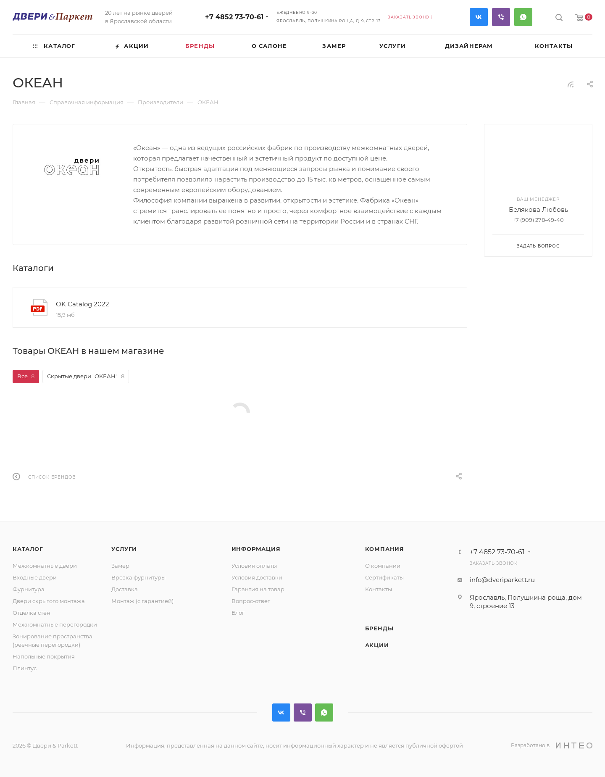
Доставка (124, 589)
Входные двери (35, 577)
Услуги (124, 548)
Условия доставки (256, 577)
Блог (238, 612)
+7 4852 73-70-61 (234, 17)
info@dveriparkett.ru (502, 580)
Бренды (379, 628)
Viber (501, 17)
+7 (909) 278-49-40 (538, 219)
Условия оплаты (254, 565)
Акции (377, 645)
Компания (384, 548)
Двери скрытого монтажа (49, 601)
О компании (382, 565)
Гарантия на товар (257, 589)
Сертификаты (384, 577)
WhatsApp (523, 17)
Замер (120, 565)
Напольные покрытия (44, 656)
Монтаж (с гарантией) (142, 601)
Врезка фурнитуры (138, 577)
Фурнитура (29, 589)
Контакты (378, 589)
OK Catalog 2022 (82, 304)
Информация (256, 548)
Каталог (28, 548)
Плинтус (25, 668)
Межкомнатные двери (45, 565)
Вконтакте (479, 17)
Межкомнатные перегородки (55, 624)
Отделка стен (31, 612)
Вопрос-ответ (250, 601)
